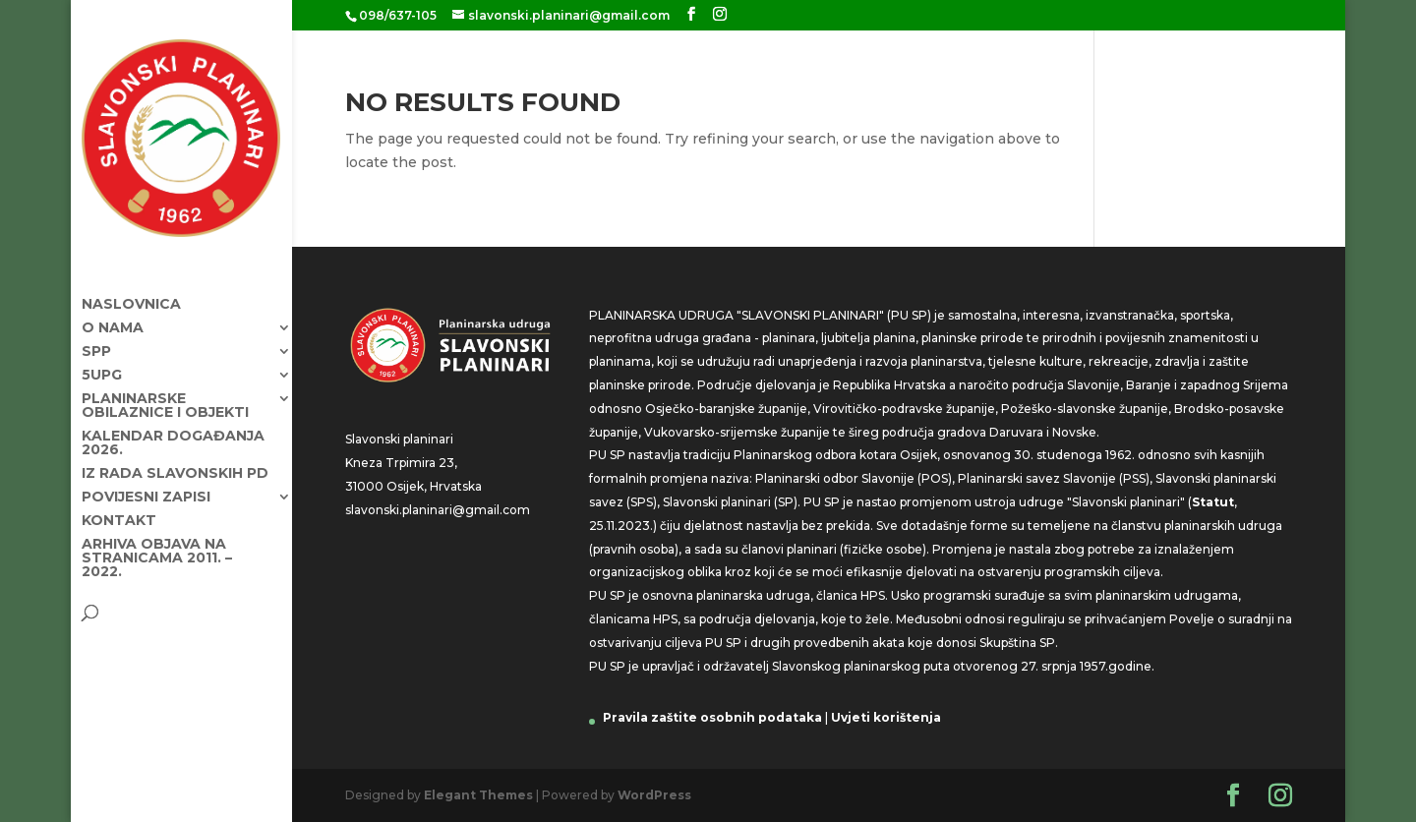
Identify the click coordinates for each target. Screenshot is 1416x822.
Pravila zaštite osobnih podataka (712, 717)
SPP (96, 333)
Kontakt (119, 502)
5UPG (102, 357)
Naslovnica (131, 286)
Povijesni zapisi (146, 479)
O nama (113, 310)
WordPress (654, 795)
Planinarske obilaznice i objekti (165, 387)
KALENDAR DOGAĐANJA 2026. (173, 425)
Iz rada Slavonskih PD (175, 455)
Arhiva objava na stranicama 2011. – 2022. (157, 539)
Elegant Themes (478, 795)
